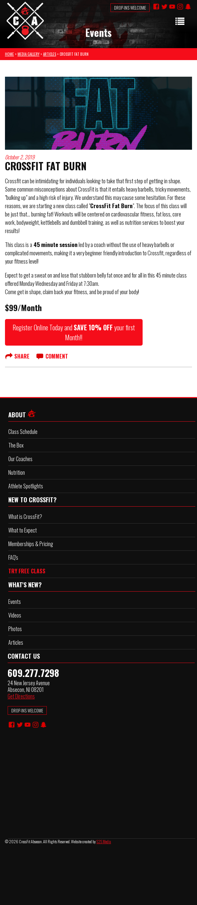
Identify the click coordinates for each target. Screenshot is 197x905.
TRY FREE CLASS (26, 571)
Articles (15, 642)
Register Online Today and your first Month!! (74, 332)
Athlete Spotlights (25, 486)
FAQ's (13, 557)
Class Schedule (22, 432)
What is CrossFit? (25, 517)
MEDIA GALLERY (28, 54)
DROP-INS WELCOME (27, 710)
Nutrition (16, 472)
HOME (9, 54)
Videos (14, 615)
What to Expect (22, 530)
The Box (16, 445)
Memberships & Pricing (30, 544)
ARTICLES (49, 54)
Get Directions (21, 696)
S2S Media (104, 841)
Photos (15, 629)
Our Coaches (20, 459)
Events (14, 602)
